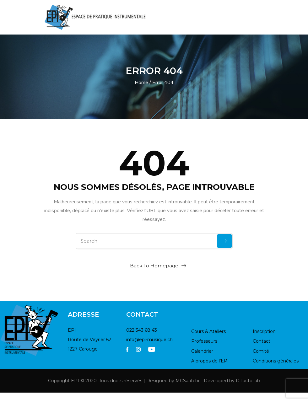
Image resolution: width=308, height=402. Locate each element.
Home (141, 82)
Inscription (264, 331)
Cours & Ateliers (208, 331)
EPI (75, 380)
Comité (261, 351)
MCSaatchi (187, 380)
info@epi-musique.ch (149, 339)
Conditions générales (276, 361)
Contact (261, 341)
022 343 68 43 (141, 330)
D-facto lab (248, 380)
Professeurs (204, 341)
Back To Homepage (154, 266)
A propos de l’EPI (210, 361)
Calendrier (202, 351)
